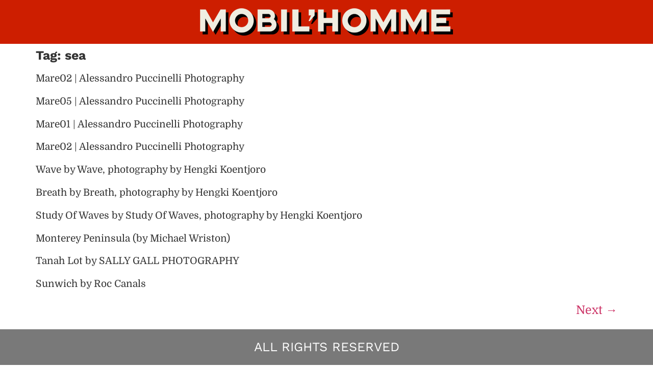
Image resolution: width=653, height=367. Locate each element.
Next (596, 310)
